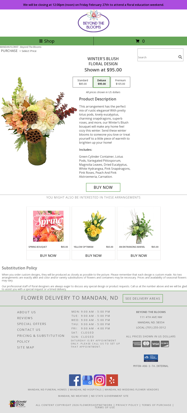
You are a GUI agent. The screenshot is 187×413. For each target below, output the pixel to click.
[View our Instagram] (100, 385)
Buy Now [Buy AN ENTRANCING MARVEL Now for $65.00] (139, 255)
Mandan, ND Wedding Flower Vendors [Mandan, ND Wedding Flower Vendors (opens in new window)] (132, 389)
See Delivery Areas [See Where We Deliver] (142, 298)
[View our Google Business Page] (87, 385)
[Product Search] (157, 57)
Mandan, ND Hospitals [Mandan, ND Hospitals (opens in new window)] (86, 389)
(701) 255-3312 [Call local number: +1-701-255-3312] (156, 327)
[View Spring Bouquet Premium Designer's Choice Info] (48, 226)
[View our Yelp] (112, 385)
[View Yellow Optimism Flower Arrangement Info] (93, 226)
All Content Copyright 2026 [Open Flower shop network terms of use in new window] (57, 405)
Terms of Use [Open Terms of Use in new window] (105, 407)
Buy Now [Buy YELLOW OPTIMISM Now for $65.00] (93, 255)
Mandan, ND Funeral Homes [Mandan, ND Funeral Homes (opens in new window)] (47, 389)
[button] (151, 358)
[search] (180, 57)
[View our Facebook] (75, 385)
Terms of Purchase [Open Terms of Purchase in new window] (156, 405)
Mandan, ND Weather (73, 396)
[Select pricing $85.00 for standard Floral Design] (83, 82)
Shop (46, 41)
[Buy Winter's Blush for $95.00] (103, 187)
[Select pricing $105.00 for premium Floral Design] (120, 82)
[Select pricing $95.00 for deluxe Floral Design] (102, 82)
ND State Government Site (110, 396)
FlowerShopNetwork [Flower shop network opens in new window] (96, 405)
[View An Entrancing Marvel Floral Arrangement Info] (139, 226)
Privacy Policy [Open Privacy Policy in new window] (127, 405)
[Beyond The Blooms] (94, 31)
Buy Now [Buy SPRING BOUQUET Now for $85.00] (48, 255)
